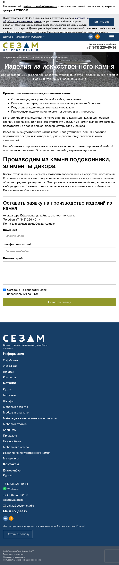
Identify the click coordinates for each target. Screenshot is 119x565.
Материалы (11, 458)
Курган (7, 475)
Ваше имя (10, 229)
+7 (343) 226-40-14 (101, 47)
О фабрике (10, 360)
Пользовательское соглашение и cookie (22, 560)
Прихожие (10, 435)
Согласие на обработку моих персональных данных (24, 291)
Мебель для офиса (16, 447)
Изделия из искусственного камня (26, 452)
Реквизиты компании (13, 554)
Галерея (8, 371)
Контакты (9, 377)
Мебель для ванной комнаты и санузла (30, 418)
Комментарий (13, 258)
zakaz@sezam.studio (41, 223)
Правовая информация (14, 557)
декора (67, 111)
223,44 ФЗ (10, 366)
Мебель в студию (15, 424)
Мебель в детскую (15, 406)
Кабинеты (9, 429)
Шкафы (8, 401)
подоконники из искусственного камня (88, 174)
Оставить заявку (59, 302)
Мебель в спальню (16, 412)
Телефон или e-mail (17, 244)
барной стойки (54, 99)
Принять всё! (101, 21)
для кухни (36, 99)
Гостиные (9, 395)
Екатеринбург (12, 470)
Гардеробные (12, 441)
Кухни (7, 389)
